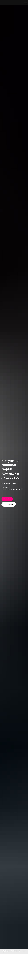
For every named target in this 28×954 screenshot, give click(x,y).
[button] (7, 499)
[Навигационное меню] (25, 2)
